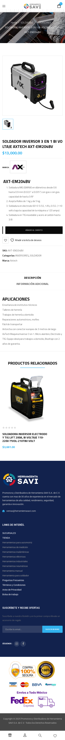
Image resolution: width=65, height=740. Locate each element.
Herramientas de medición (15, 547)
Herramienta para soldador (15, 575)
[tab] (32, 278)
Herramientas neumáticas (15, 566)
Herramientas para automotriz (17, 542)
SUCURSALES (9, 533)
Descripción (32, 278)
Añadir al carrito (34, 230)
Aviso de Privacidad (11, 589)
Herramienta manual (12, 571)
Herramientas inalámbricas (15, 552)
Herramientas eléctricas (14, 556)
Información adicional (32, 284)
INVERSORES (44, 22)
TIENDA (6, 538)
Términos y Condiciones (13, 585)
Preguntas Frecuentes (13, 580)
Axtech (13, 260)
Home (14, 22)
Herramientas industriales (15, 561)
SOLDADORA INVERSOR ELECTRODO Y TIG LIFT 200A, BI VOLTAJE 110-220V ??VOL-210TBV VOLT (24, 437)
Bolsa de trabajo (10, 594)
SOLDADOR (27, 22)
